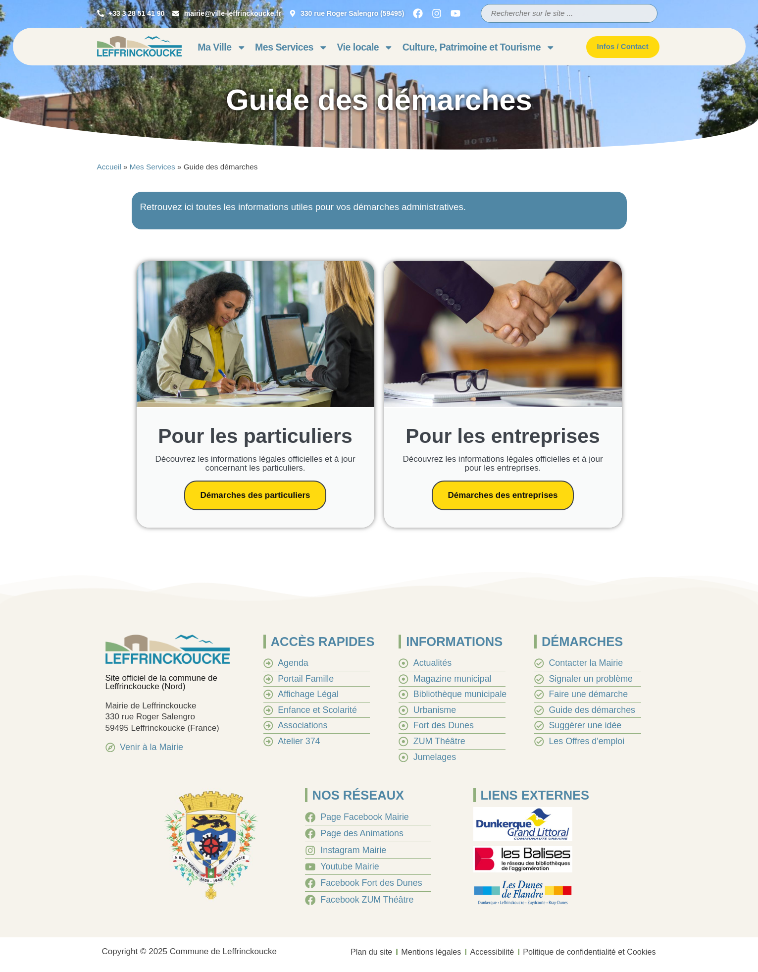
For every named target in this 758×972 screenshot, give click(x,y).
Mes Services (291, 47)
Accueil (109, 166)
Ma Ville (222, 47)
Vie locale (365, 47)
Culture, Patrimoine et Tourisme (479, 47)
